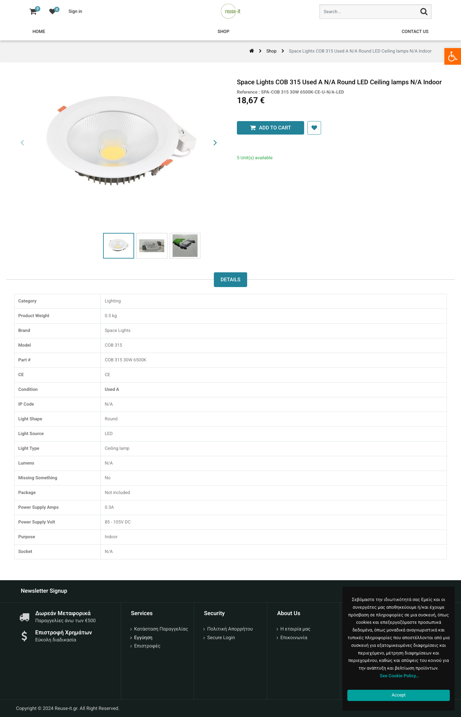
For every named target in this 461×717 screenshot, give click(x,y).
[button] (309, 128)
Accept (399, 695)
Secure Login (221, 637)
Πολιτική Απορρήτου (230, 629)
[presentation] (22, 142)
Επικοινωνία (293, 637)
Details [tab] (230, 280)
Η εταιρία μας (295, 629)
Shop (271, 51)
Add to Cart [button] (270, 128)
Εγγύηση (143, 637)
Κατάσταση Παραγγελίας (161, 629)
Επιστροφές (147, 646)
